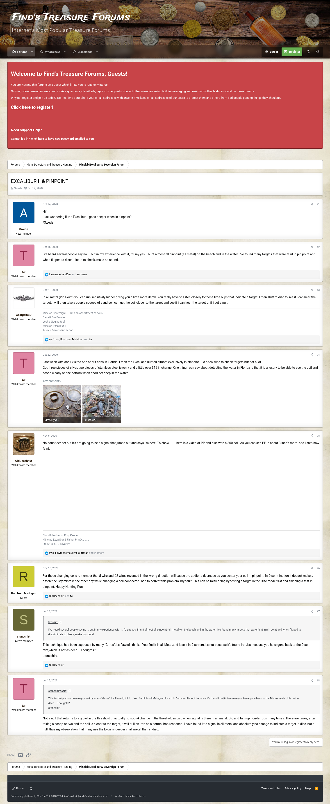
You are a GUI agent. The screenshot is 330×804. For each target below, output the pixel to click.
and (68, 274)
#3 (318, 290)
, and (70, 339)
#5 (318, 435)
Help (308, 788)
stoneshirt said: (57, 691)
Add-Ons (84, 796)
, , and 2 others (76, 553)
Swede (18, 188)
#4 (318, 354)
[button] (32, 51)
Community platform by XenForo (44, 796)
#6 (318, 568)
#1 (318, 204)
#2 (318, 247)
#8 (318, 680)
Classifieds (85, 52)
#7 (318, 611)
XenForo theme (123, 796)
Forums (22, 52)
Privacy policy (293, 788)
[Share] (312, 204)
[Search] (318, 52)
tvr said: (53, 622)
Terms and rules (271, 788)
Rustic (18, 788)
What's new (52, 52)
